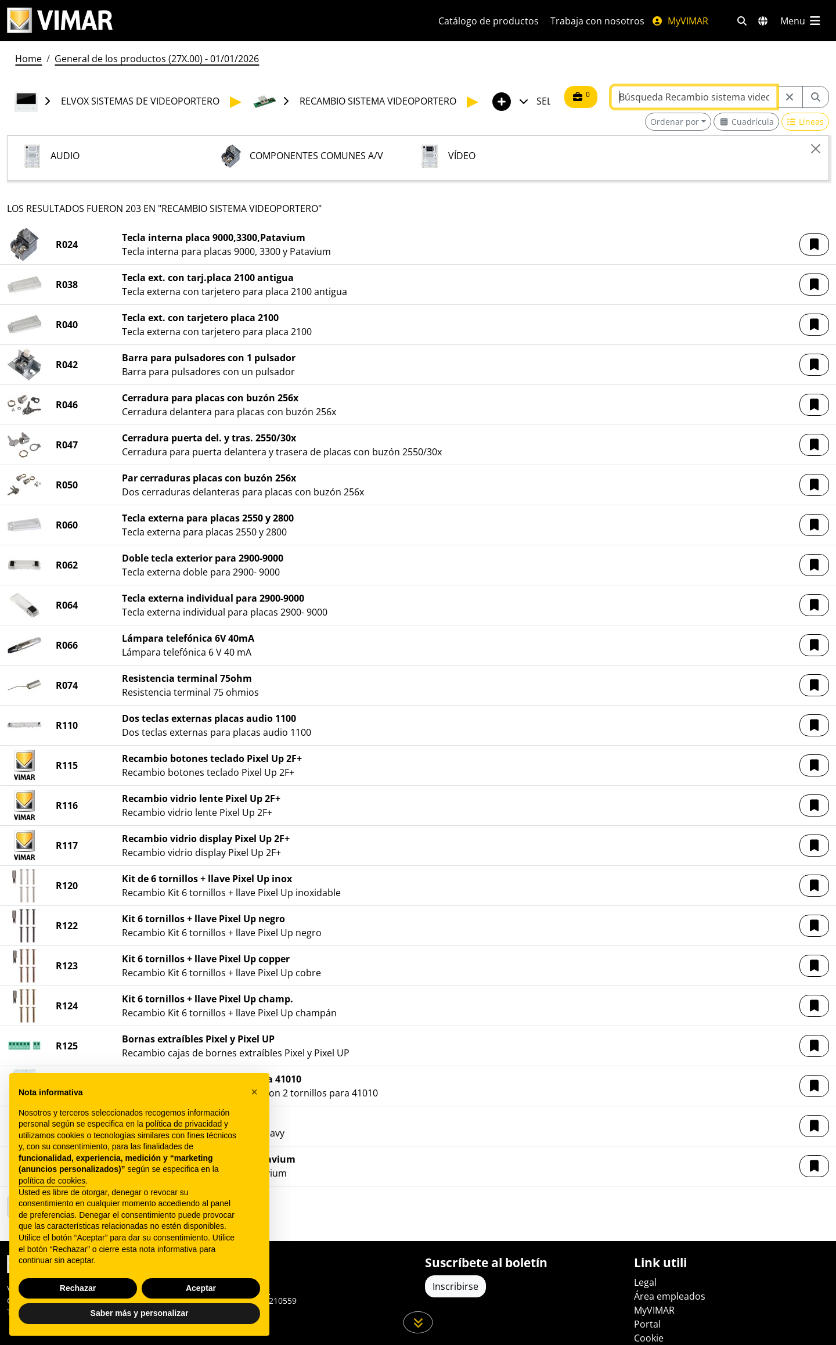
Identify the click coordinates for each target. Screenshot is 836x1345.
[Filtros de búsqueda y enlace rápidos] (742, 21)
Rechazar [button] (78, 1288)
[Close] (816, 149)
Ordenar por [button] (674, 121)
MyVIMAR (679, 21)
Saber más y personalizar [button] (140, 1313)
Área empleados (669, 1296)
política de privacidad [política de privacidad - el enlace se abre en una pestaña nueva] (184, 1123)
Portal (647, 1324)
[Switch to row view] (805, 122)
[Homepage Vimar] (60, 21)
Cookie (649, 1338)
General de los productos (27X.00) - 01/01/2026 (157, 58)
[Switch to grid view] (746, 122)
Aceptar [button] (201, 1288)
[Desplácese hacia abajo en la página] (418, 1322)
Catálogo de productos (488, 21)
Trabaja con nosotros (597, 21)
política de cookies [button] (52, 1180)
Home (28, 58)
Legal (645, 1282)
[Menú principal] (801, 21)
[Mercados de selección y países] (763, 21)
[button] (814, 244)
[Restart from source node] (789, 97)
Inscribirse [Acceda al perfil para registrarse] (455, 1286)
